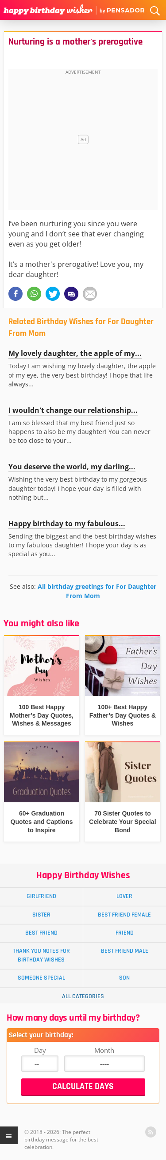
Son (124, 978)
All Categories (83, 996)
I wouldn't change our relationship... (73, 410)
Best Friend (41, 933)
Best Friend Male (124, 951)
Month (104, 1050)
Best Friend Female (124, 915)
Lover (124, 896)
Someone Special (41, 978)
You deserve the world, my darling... (71, 466)
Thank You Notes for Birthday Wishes (41, 955)
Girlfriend (41, 896)
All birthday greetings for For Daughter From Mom (97, 590)
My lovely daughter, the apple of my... (75, 353)
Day (40, 1050)
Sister (41, 915)
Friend (125, 933)
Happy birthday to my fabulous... (66, 523)
